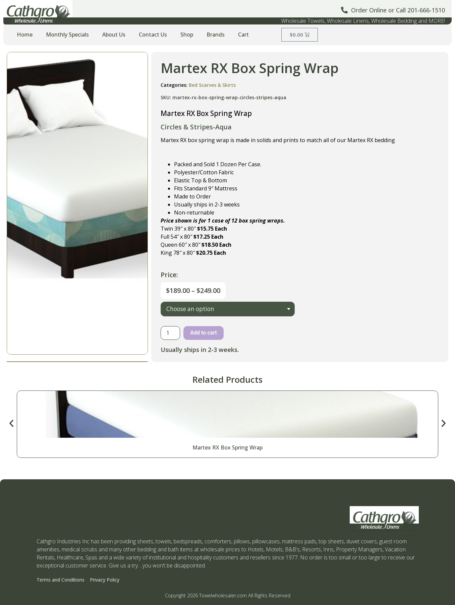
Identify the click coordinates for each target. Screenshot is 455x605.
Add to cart (203, 332)
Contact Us (153, 34)
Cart (243, 34)
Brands (216, 34)
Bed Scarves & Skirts (212, 85)
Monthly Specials (67, 34)
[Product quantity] (170, 333)
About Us (113, 34)
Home (25, 34)
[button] (11, 423)
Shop (186, 34)
